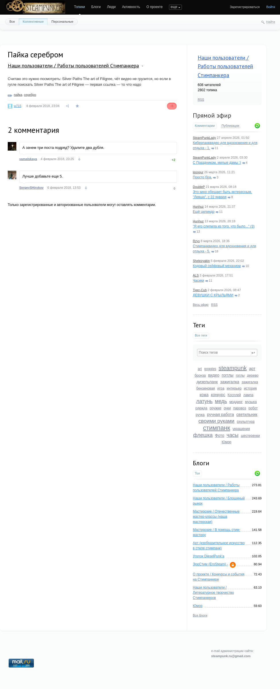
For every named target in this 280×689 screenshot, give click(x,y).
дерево (252, 375)
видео (213, 375)
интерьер (234, 388)
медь (221, 401)
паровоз (239, 408)
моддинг (236, 402)
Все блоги (200, 615)
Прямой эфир (212, 115)
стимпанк (216, 427)
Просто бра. (202, 177)
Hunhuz (198, 206)
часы (232, 435)
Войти (270, 7)
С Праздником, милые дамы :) (217, 163)
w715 (17, 106)
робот (253, 408)
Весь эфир (201, 304)
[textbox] (227, 352)
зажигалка (229, 381)
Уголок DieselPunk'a (208, 556)
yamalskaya (28, 159)
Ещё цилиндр (203, 212)
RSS (201, 99)
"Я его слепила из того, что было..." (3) (223, 226)
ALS (196, 275)
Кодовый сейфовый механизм (217, 266)
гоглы (240, 375)
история (250, 388)
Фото (219, 435)
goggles (210, 369)
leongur (198, 172)
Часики (198, 281)
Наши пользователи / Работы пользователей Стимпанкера (225, 66)
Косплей (234, 395)
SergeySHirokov (31, 187)
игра (220, 388)
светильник (246, 414)
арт (252, 368)
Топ (197, 473)
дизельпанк (207, 381)
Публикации (230, 125)
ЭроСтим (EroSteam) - (210, 564)
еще (174, 7)
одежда (201, 408)
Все (12, 21)
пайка (18, 94)
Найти (270, 22)
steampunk (233, 368)
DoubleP (199, 186)
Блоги (96, 7)
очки (227, 408)
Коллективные (33, 21)
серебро (30, 94)
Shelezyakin (201, 260)
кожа (204, 394)
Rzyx (196, 241)
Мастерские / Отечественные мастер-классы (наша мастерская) (216, 516)
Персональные (62, 21)
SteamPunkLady (204, 137)
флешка (203, 435)
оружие (215, 408)
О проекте (154, 7)
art (200, 369)
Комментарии (205, 125)
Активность (131, 7)
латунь (204, 401)
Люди (111, 7)
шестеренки (250, 436)
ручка (200, 415)
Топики (79, 7)
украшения (241, 429)
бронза (200, 375)
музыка (251, 402)
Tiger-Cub (200, 290)
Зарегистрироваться (245, 7)
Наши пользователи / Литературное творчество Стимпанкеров (213, 592)
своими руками (216, 421)
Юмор (227, 442)
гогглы (228, 375)
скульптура (246, 422)
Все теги (201, 335)
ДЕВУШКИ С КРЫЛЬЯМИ (213, 295)
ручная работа (220, 414)
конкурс (218, 394)
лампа (248, 395)
